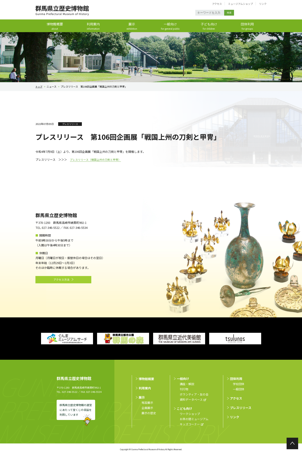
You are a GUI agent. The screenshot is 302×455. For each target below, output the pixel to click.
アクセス (217, 4)
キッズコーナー (190, 424)
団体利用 (247, 26)
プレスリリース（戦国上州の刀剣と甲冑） (97, 160)
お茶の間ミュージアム (194, 419)
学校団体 (238, 384)
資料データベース (191, 399)
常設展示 (147, 403)
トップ (39, 87)
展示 (131, 26)
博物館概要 (54, 26)
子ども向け (209, 26)
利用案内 (93, 26)
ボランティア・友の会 (194, 394)
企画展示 (147, 408)
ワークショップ (190, 414)
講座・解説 (187, 384)
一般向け (170, 26)
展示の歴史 (149, 413)
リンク (263, 4)
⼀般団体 (238, 389)
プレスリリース (240, 407)
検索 (229, 12)
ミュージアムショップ (240, 4)
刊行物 (184, 389)
